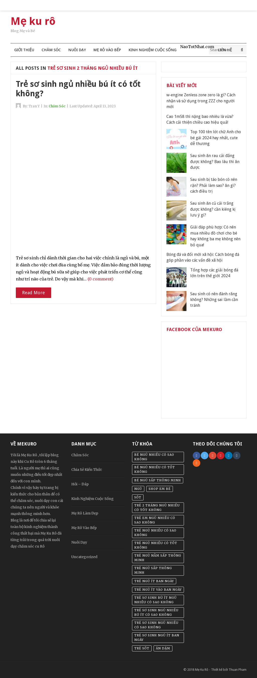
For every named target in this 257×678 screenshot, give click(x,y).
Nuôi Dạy (77, 50)
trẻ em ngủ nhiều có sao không (154, 520)
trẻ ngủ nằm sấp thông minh (157, 558)
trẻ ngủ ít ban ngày (154, 581)
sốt (137, 497)
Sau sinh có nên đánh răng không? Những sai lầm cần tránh (214, 299)
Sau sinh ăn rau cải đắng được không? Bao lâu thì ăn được (214, 161)
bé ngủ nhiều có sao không (154, 457)
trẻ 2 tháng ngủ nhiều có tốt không (157, 507)
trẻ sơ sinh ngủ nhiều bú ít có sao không (156, 612)
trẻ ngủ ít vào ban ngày (158, 589)
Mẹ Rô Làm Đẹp (84, 513)
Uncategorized (84, 557)
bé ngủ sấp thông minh (157, 480)
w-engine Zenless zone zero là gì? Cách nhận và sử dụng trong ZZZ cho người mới (200, 101)
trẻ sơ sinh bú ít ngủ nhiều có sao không (155, 600)
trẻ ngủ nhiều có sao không (155, 533)
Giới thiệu (24, 50)
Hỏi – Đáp (80, 484)
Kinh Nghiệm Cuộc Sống (152, 50)
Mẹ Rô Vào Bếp (107, 50)
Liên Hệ (225, 50)
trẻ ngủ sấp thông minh (153, 570)
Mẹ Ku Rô (201, 669)
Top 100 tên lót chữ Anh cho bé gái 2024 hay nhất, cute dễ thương (215, 137)
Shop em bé (160, 489)
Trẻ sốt (141, 648)
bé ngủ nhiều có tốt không (154, 469)
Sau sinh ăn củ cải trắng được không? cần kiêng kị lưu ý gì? (212, 209)
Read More (33, 292)
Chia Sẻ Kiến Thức (86, 469)
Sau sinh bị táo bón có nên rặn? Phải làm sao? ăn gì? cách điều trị (213, 185)
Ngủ (138, 489)
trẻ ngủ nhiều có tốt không (155, 545)
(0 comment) (100, 278)
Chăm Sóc (51, 50)
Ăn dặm (163, 648)
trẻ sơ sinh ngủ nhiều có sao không (156, 625)
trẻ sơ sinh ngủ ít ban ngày (156, 637)
